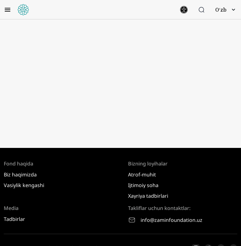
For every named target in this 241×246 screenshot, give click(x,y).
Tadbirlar (14, 219)
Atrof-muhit (142, 174)
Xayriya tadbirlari (148, 196)
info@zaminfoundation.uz (165, 220)
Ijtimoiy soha (143, 185)
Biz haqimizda (20, 174)
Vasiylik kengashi (24, 185)
